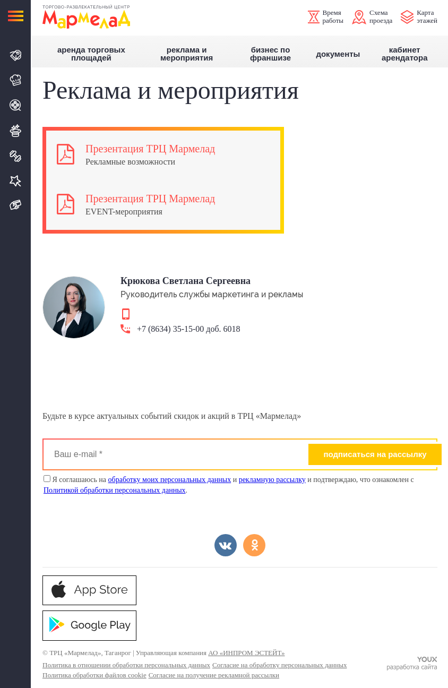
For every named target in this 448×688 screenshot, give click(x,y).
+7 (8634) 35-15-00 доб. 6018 (188, 329)
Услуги (16, 180)
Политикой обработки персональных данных (115, 490)
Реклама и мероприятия (186, 54)
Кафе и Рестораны (16, 80)
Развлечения (16, 130)
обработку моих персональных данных (169, 480)
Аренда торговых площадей (91, 54)
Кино (16, 105)
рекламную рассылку (272, 480)
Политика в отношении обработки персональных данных (126, 665)
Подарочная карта (16, 205)
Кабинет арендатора (405, 54)
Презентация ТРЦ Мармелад (150, 148)
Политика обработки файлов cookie (94, 675)
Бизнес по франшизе (270, 54)
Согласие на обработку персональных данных (279, 665)
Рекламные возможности (130, 161)
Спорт (16, 156)
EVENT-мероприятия (123, 211)
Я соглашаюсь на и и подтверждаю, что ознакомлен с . (229, 484)
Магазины (16, 55)
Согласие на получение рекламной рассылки (214, 675)
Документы (338, 54)
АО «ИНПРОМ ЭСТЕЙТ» (246, 653)
